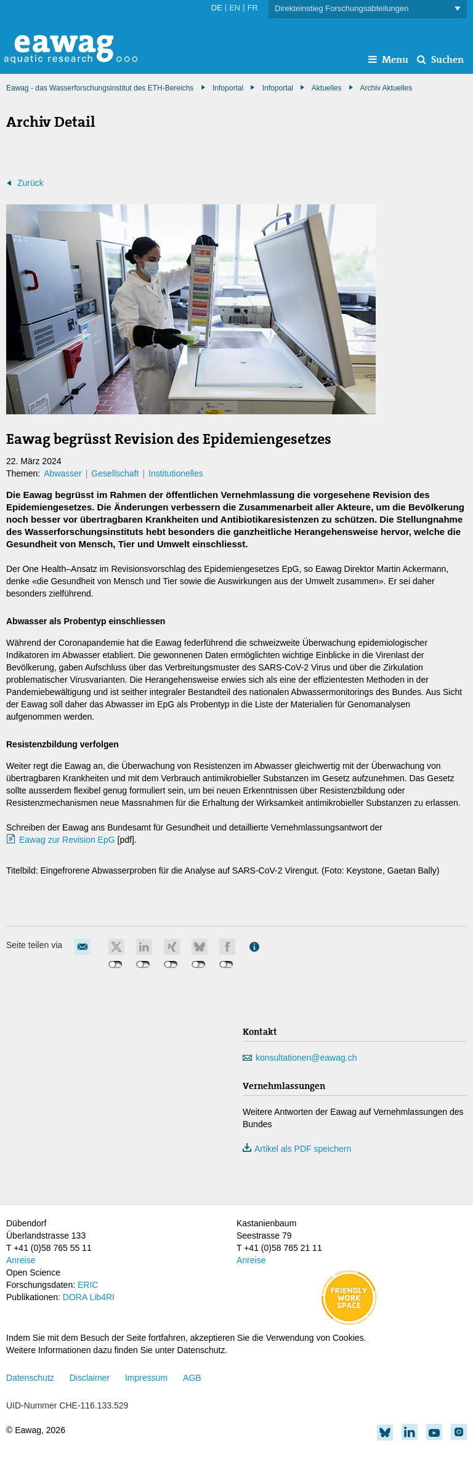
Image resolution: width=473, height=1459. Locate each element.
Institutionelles (175, 473)
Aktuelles (327, 88)
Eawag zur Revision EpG (67, 840)
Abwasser (62, 473)
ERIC (88, 1285)
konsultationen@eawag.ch (306, 1058)
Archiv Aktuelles (386, 88)
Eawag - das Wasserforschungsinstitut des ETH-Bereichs (99, 88)
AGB (192, 1378)
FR (253, 7)
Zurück (30, 183)
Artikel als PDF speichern (297, 1149)
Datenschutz (30, 1378)
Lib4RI (101, 1297)
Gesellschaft (115, 473)
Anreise (20, 1260)
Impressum (146, 1378)
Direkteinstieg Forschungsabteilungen (368, 9)
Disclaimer (90, 1378)
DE (216, 7)
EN (234, 7)
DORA (75, 1297)
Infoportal (277, 88)
